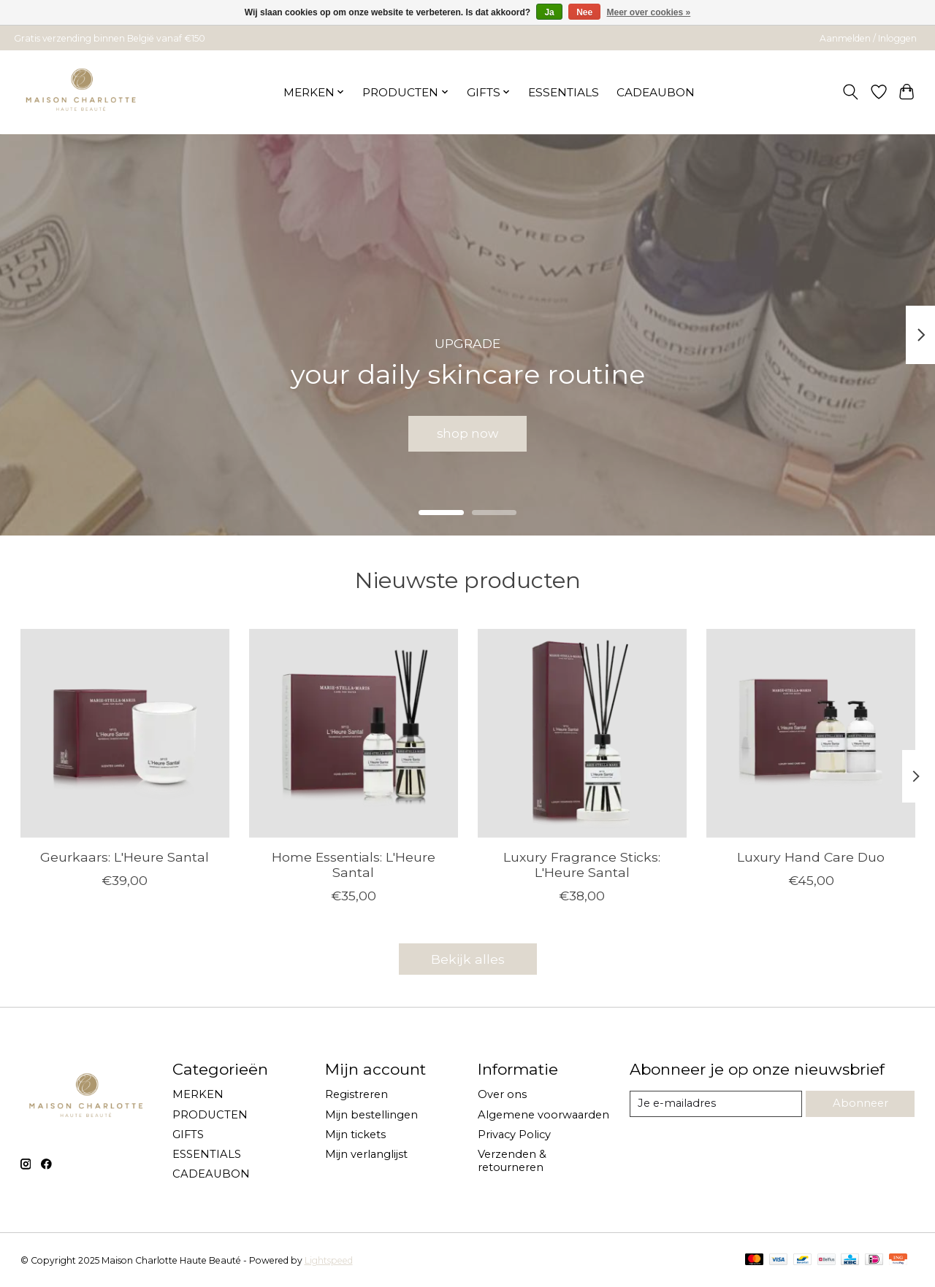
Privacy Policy (514, 1134)
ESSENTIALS (563, 92)
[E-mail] (716, 1104)
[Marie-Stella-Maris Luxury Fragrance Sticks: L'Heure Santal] (582, 733)
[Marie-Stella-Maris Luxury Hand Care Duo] (810, 733)
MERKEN (198, 1094)
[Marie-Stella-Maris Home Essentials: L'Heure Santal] (353, 733)
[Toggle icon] (849, 92)
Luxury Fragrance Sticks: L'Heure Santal (581, 864)
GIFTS (188, 1134)
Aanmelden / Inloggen (868, 38)
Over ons (502, 1094)
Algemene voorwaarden (543, 1114)
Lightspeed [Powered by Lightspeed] (329, 1260)
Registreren (356, 1094)
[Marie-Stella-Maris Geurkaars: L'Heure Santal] (124, 733)
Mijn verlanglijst (366, 1154)
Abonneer (860, 1103)
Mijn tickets (355, 1134)
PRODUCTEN (210, 1114)
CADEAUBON (656, 92)
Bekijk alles (468, 959)
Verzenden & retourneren (512, 1161)
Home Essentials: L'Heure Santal (353, 864)
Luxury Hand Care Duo (811, 857)
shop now (468, 431)
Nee (584, 12)
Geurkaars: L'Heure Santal (124, 857)
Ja (549, 12)
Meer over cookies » (649, 12)
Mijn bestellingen (371, 1114)
